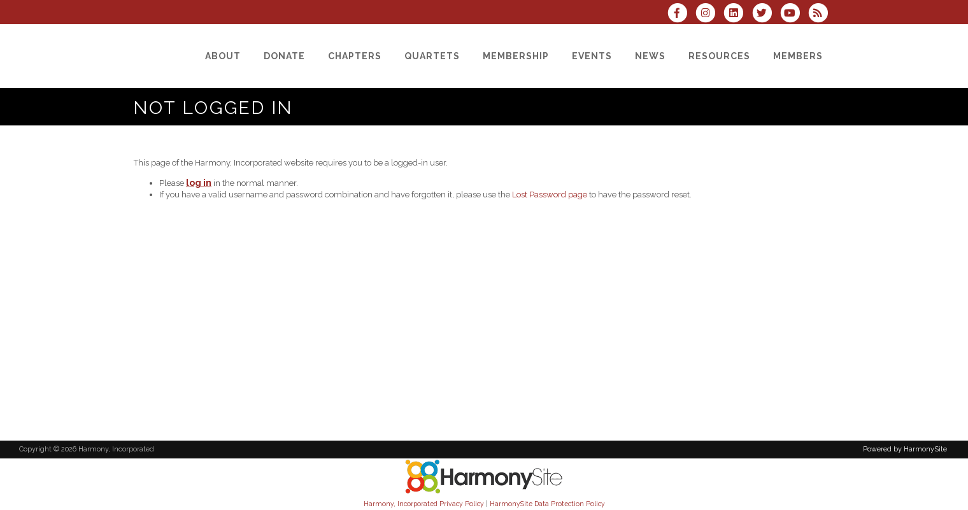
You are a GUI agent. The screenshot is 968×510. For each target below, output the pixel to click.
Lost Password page (549, 194)
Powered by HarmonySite (905, 449)
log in (198, 183)
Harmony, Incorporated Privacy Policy (424, 503)
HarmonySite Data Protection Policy (547, 503)
